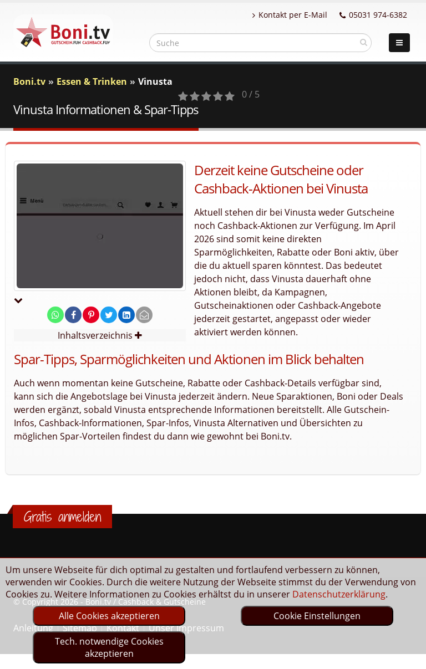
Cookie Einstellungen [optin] (317, 616)
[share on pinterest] (91, 315)
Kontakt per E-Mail (289, 14)
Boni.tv (29, 81)
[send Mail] (144, 315)
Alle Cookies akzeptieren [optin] (109, 616)
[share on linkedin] (126, 315)
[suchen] (363, 42)
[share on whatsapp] (55, 315)
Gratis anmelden (62, 516)
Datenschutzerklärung (339, 594)
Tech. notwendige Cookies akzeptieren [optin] (109, 647)
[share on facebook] (73, 315)
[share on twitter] (109, 315)
